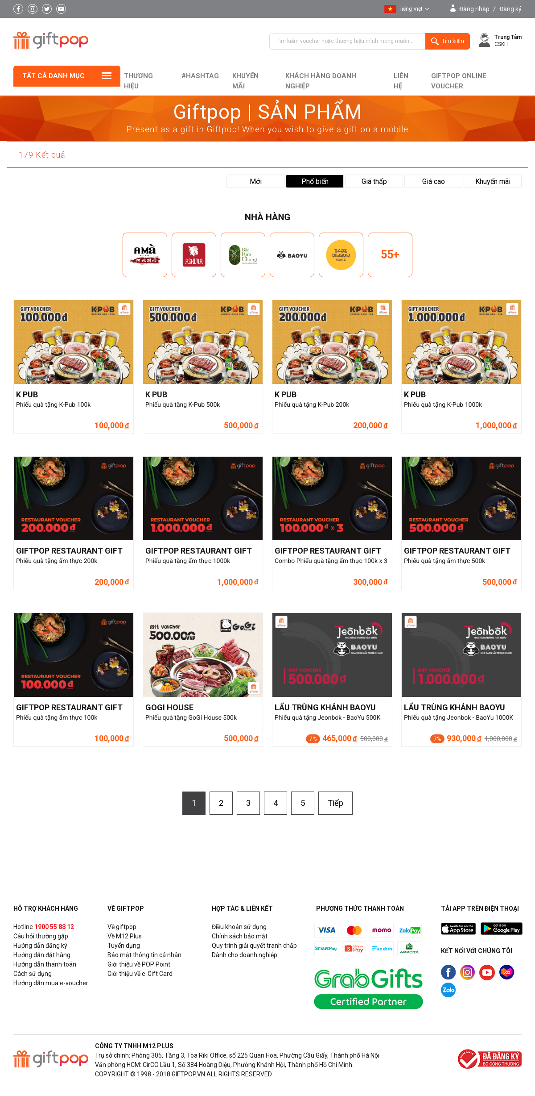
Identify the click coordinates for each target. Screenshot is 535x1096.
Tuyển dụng (123, 945)
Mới (256, 181)
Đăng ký (510, 9)
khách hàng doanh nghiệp (320, 81)
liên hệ (401, 81)
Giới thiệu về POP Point (138, 964)
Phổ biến (315, 181)
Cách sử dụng (32, 973)
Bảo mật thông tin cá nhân (144, 954)
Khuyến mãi (245, 81)
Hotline (43, 926)
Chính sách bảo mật (240, 936)
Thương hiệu (138, 81)
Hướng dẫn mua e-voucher (50, 983)
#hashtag (200, 76)
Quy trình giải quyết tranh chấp (254, 945)
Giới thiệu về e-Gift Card (140, 973)
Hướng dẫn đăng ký (40, 945)
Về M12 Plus (124, 936)
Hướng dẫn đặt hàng (41, 954)
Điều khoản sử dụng (239, 926)
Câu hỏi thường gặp (40, 936)
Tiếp (335, 803)
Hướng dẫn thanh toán (44, 964)
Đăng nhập (474, 9)
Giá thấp (374, 181)
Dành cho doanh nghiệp (244, 954)
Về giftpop (121, 926)
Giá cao (433, 181)
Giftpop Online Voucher (458, 81)
